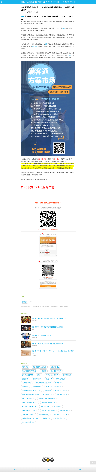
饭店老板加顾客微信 (29, 371)
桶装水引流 (47, 418)
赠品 (49, 55)
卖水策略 (25, 379)
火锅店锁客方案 (65, 410)
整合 (70, 55)
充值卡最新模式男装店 (29, 402)
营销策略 (34, 46)
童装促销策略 (43, 414)
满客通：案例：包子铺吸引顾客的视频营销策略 (47, 344)
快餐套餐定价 (60, 379)
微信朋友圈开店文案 (48, 402)
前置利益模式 (45, 406)
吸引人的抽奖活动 (28, 398)
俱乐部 (16, 469)
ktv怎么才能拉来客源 (29, 406)
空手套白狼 (59, 383)
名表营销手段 (26, 383)
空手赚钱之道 (47, 394)
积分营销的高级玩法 (39, 367)
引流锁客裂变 (66, 375)
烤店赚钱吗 (57, 406)
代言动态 (48, 469)
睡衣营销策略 (37, 379)
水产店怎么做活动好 (48, 410)
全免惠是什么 (55, 367)
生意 (23, 16)
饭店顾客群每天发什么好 (30, 418)
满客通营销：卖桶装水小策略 (41, 335)
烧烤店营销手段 (60, 418)
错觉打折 (25, 367)
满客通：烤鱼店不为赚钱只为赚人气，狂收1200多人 (49, 318)
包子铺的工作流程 (61, 390)
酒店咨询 (48, 390)
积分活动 (49, 379)
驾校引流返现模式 (52, 375)
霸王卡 (39, 375)
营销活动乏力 (37, 387)
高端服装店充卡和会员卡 (47, 398)
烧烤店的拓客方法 (28, 422)
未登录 (93, 463)
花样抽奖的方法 (62, 394)
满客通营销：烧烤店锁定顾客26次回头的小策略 (47, 327)
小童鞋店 (43, 371)
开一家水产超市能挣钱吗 (30, 394)
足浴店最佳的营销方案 (53, 387)
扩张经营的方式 (27, 375)
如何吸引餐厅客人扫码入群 (31, 390)
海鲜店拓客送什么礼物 (29, 410)
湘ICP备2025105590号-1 (48, 457)
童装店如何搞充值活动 (43, 383)
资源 (63, 28)
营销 (46, 44)
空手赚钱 (25, 387)
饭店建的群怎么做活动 (59, 414)
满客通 (24, 302)
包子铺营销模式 (56, 371)
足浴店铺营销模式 (28, 414)
